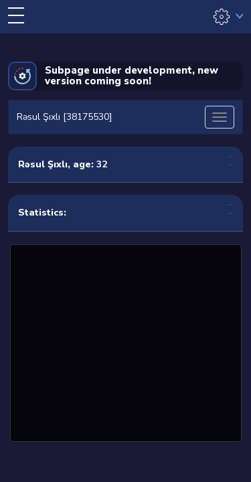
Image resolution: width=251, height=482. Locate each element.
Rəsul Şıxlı (43, 164)
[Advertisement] (125, 341)
